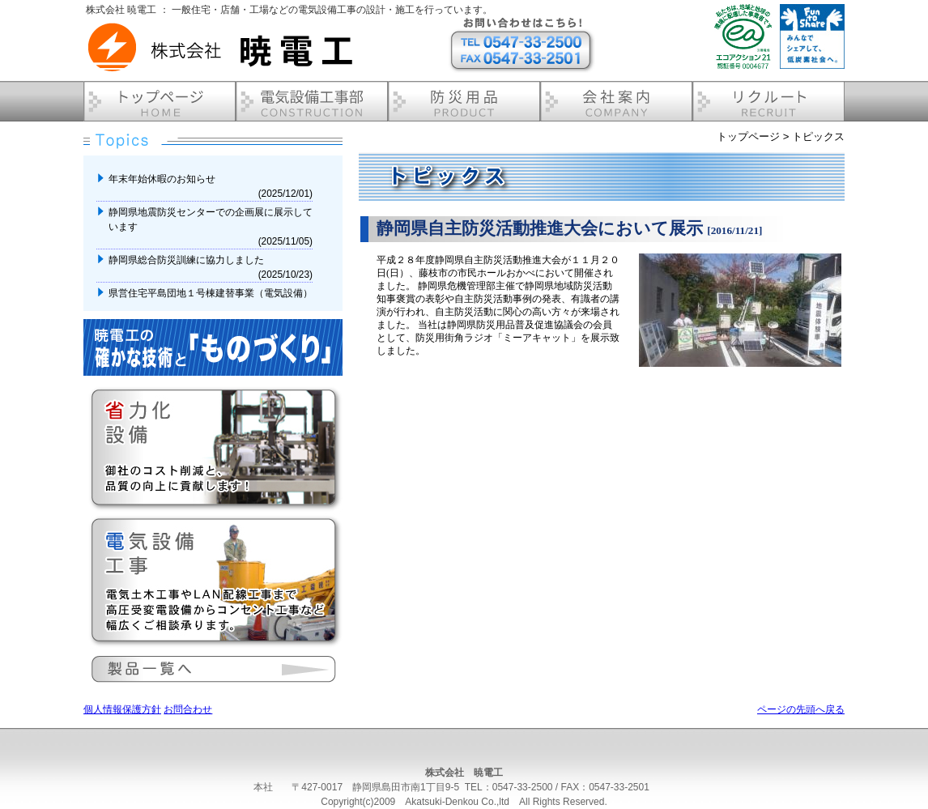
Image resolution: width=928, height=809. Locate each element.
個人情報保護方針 (122, 709)
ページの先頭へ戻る (801, 709)
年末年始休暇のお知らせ (163, 179)
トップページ (748, 136)
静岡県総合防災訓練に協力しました (187, 260)
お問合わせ (188, 709)
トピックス (818, 136)
